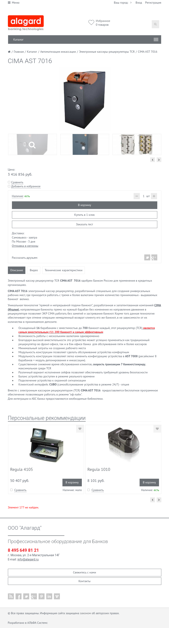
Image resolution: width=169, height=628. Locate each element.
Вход (139, 2)
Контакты (84, 581)
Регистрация (153, 2)
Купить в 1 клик (84, 215)
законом (85, 613)
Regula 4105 (21, 469)
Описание (16, 270)
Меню (14, 2)
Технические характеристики (63, 270)
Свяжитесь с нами (84, 572)
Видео (34, 270)
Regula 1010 (98, 469)
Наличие (17, 196)
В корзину (84, 205)
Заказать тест (84, 224)
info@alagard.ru (28, 559)
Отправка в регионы (25, 246)
